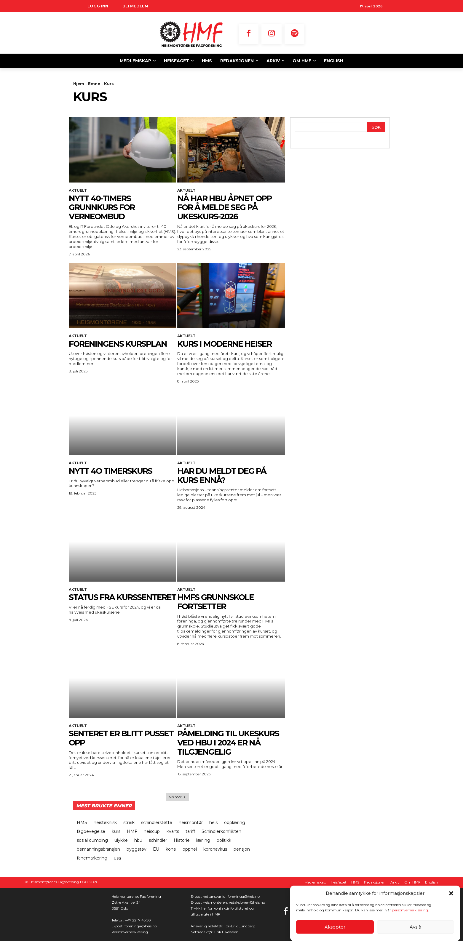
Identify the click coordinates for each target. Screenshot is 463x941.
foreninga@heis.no (140, 926)
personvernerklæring (410, 910)
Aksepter (335, 927)
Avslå (415, 927)
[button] (451, 893)
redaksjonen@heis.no (247, 902)
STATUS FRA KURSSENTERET (99, 601)
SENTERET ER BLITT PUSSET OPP (107, 738)
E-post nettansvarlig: (209, 896)
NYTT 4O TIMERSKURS (112, 471)
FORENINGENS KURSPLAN (119, 344)
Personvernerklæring (129, 932)
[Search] (376, 127)
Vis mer (177, 797)
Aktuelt (78, 190)
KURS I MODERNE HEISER (225, 344)
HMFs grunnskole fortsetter (216, 601)
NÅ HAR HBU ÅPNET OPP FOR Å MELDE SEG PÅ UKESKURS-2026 (225, 207)
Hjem (78, 83)
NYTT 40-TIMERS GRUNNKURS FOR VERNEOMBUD (103, 207)
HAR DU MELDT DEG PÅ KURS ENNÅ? (223, 475)
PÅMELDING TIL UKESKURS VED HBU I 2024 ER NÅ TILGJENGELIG (229, 742)
